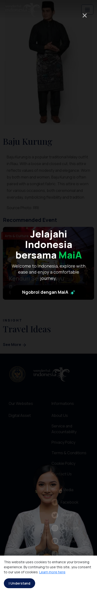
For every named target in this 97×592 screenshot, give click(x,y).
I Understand (19, 583)
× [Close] (84, 15)
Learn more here (52, 572)
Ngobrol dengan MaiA (48, 327)
